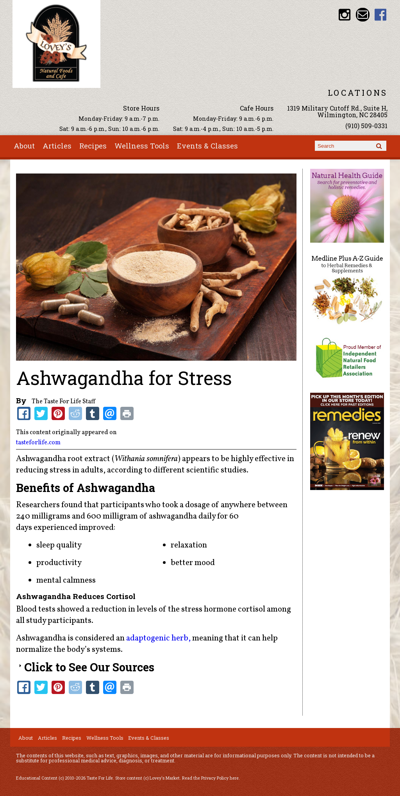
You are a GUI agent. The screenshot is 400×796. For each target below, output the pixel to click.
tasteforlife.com (38, 442)
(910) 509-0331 (366, 126)
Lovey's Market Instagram (345, 14)
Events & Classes (207, 145)
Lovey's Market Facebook (381, 14)
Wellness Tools (141, 145)
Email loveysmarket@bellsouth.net (363, 14)
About (24, 145)
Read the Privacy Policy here (210, 778)
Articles (57, 145)
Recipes (93, 145)
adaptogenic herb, (158, 638)
